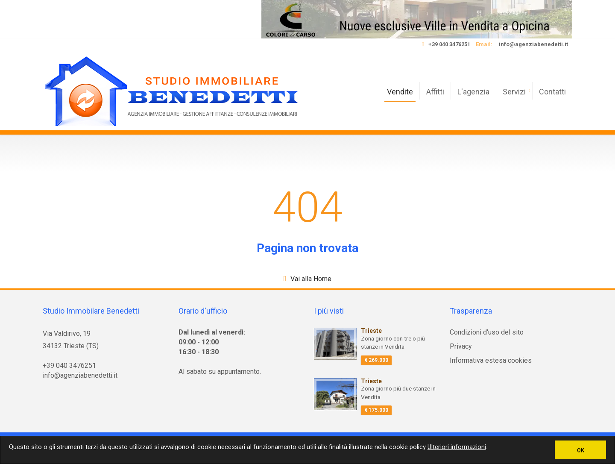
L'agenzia (473, 91)
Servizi (514, 91)
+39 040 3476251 (449, 44)
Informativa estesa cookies (491, 360)
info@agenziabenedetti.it (533, 44)
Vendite (400, 91)
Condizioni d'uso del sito (487, 332)
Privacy (461, 346)
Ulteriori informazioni (457, 447)
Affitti (435, 91)
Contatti (552, 91)
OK (580, 449)
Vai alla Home (310, 279)
